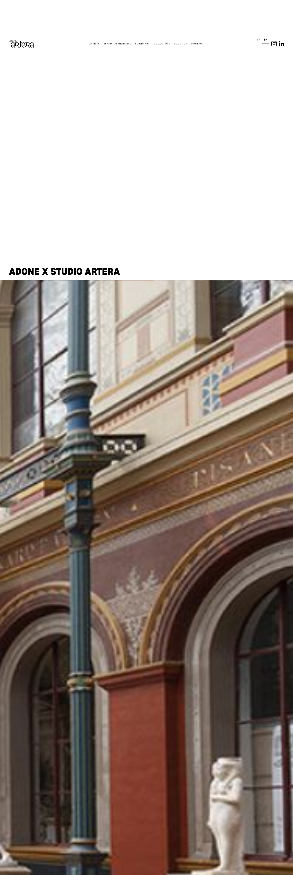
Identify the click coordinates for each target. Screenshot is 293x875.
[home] (21, 43)
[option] (258, 40)
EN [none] (265, 39)
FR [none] (258, 39)
